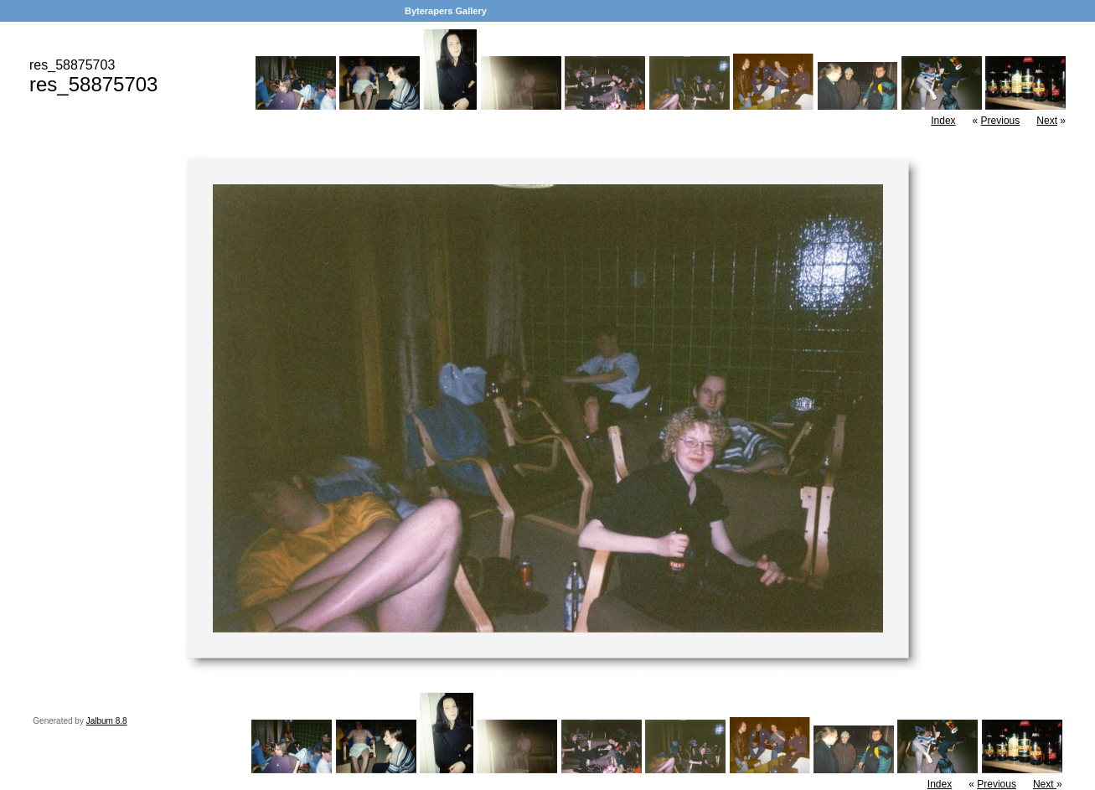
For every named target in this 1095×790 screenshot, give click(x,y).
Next (1046, 121)
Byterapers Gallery (446, 11)
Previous (1000, 121)
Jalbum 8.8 (106, 720)
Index (943, 121)
